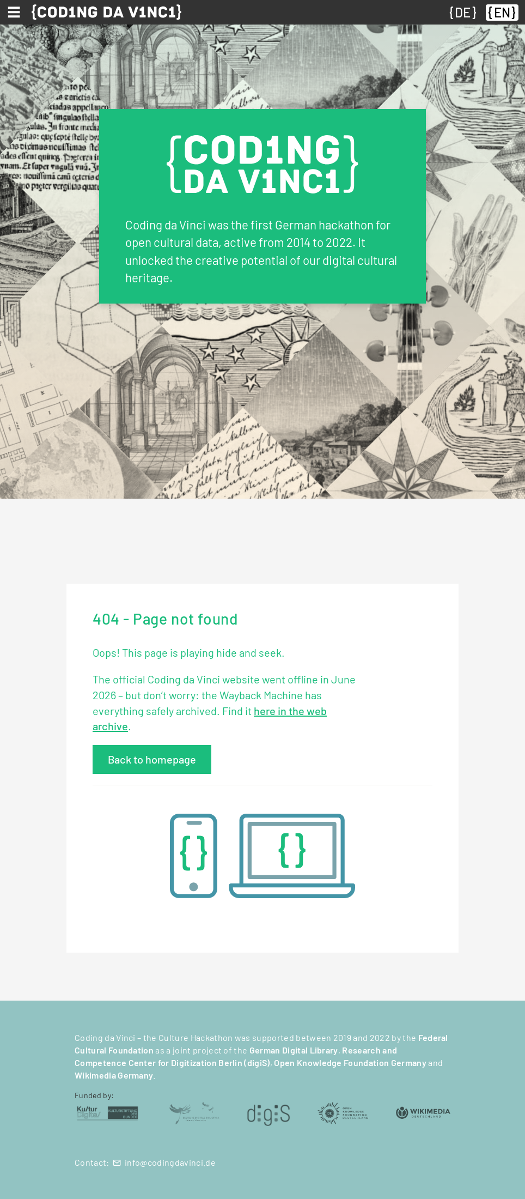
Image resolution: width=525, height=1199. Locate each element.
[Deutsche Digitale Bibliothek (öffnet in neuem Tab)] (194, 1112)
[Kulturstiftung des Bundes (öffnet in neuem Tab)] (108, 1112)
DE (463, 12)
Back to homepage (152, 759)
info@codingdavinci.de (170, 1162)
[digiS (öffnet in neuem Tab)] (268, 1112)
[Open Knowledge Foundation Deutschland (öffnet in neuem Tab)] (343, 1112)
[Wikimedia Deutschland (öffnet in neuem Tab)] (423, 1112)
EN (502, 12)
